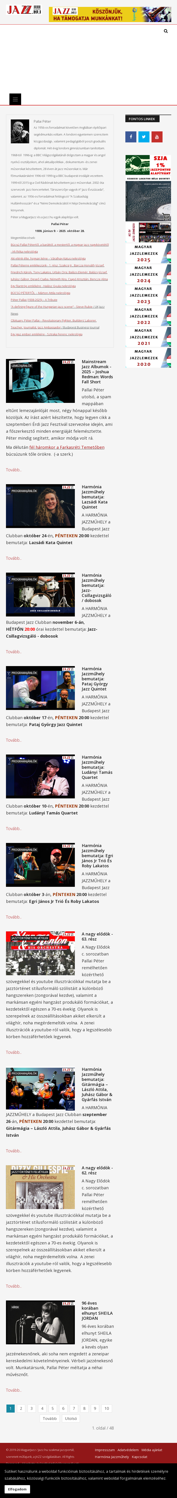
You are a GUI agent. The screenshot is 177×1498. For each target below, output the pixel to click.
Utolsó (71, 1418)
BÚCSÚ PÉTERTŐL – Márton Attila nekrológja (40, 293)
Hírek (15, 1307)
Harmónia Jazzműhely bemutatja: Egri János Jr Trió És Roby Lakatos (97, 855)
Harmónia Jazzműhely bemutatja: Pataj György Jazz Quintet (95, 679)
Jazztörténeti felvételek (30, 938)
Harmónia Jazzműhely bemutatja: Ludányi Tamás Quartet (97, 767)
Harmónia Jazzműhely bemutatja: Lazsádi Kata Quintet (95, 497)
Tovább (50, 1418)
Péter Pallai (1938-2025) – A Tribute (34, 300)
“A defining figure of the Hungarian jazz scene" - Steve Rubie (52, 307)
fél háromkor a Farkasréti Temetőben (66, 447)
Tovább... (14, 469)
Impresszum (105, 1449)
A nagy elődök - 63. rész (97, 936)
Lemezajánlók (22, 366)
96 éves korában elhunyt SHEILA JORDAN (97, 1310)
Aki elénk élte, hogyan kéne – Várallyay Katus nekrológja (48, 258)
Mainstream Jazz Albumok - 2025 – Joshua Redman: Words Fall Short (97, 371)
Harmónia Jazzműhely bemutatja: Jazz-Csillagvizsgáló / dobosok (96, 587)
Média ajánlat (151, 1449)
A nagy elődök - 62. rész (97, 1170)
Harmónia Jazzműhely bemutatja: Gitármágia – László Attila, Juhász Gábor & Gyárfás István (97, 1084)
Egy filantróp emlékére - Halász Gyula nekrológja (43, 286)
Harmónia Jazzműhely (112, 1456)
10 (106, 1408)
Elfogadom (17, 1489)
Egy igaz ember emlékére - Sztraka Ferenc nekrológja (46, 334)
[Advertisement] (66, 59)
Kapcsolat (139, 1456)
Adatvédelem (128, 1449)
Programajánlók (24, 491)
